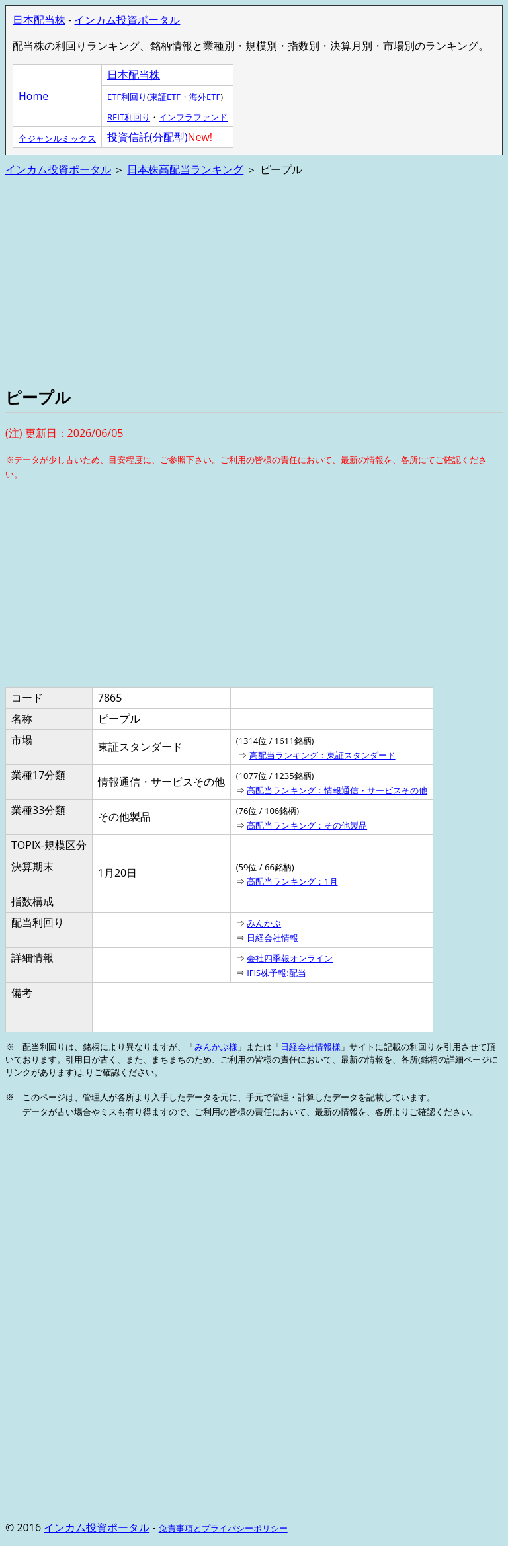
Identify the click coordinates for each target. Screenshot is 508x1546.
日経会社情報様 (310, 1047)
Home (33, 96)
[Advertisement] (254, 280)
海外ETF (204, 96)
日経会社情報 (272, 938)
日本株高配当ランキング (185, 169)
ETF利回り (127, 96)
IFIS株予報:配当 (276, 973)
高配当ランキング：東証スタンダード (322, 755)
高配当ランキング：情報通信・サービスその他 (337, 790)
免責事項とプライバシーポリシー (223, 1528)
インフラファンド (193, 117)
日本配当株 (39, 20)
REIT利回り (128, 117)
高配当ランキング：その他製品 (307, 825)
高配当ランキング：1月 (292, 881)
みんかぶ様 (215, 1047)
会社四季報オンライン (290, 958)
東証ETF (165, 96)
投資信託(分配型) (147, 137)
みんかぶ (264, 923)
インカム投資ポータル (127, 20)
